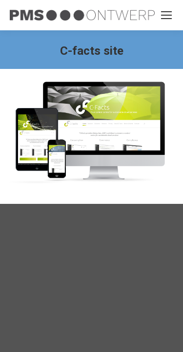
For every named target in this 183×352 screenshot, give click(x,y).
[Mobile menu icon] (166, 15)
